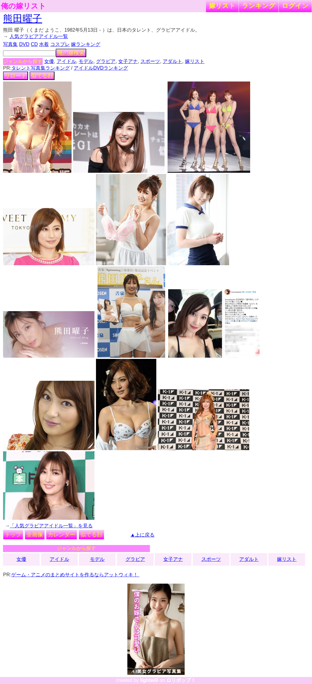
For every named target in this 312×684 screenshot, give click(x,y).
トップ (13, 535)
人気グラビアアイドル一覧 (38, 36)
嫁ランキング (85, 44)
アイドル (66, 61)
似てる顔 (42, 76)
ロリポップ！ (181, 680)
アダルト (172, 61)
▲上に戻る (142, 534)
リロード (16, 76)
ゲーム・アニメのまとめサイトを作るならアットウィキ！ (75, 574)
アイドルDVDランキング (101, 68)
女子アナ (128, 61)
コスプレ (60, 44)
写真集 (10, 44)
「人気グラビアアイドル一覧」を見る (51, 525)
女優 (49, 61)
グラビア (105, 61)
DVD (24, 44)
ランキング (258, 5)
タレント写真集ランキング (40, 68)
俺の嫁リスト (23, 6)
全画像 (35, 535)
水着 (44, 44)
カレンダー (61, 535)
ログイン (295, 5)
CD (34, 44)
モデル (86, 61)
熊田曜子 (22, 18)
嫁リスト (222, 5)
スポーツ (150, 61)
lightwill (149, 680)
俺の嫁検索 (71, 53)
